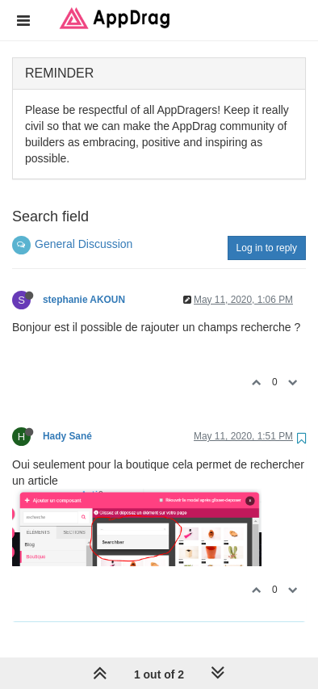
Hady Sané (67, 436)
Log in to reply (266, 248)
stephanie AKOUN (84, 299)
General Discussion (83, 243)
